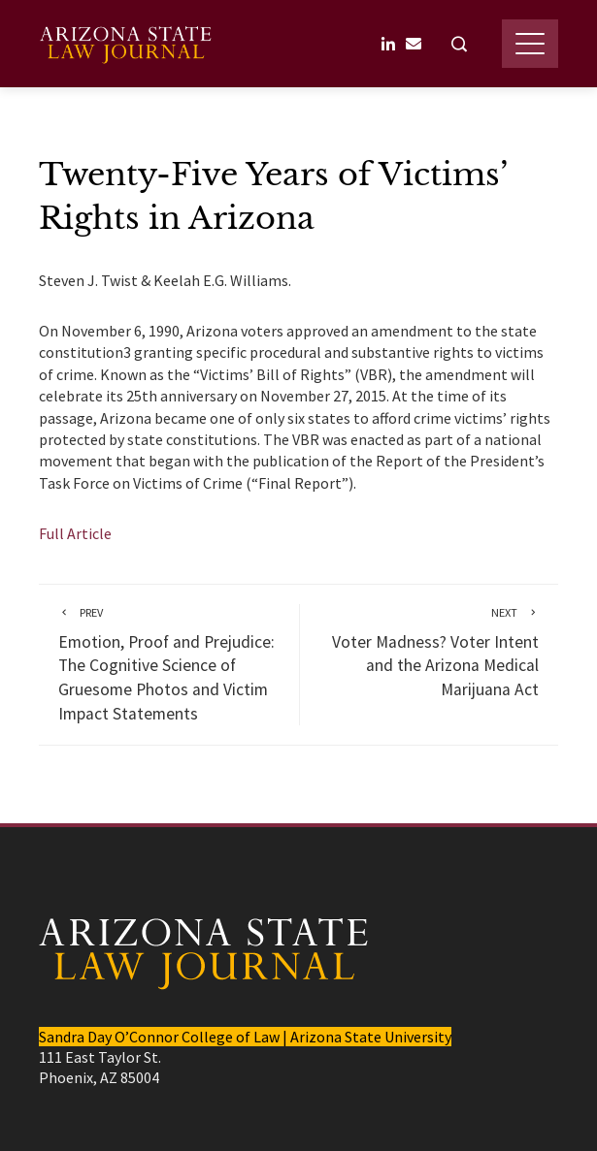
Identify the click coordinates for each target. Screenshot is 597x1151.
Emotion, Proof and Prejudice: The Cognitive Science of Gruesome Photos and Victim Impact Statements (169, 664)
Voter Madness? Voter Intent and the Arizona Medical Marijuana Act (429, 652)
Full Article (75, 533)
